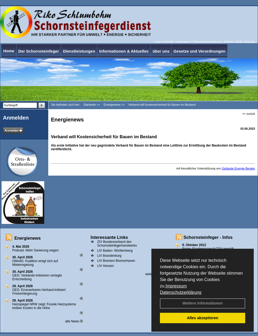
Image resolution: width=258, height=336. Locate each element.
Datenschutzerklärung (180, 292)
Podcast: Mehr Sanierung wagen (35, 250)
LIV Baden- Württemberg (115, 250)
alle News (73, 321)
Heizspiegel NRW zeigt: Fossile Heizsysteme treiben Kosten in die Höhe (44, 306)
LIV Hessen (105, 266)
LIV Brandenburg (109, 256)
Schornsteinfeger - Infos (208, 237)
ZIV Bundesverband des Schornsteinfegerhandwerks (117, 243)
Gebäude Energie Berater (238, 168)
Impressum (176, 286)
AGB (239, 41)
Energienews (27, 238)
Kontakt (169, 41)
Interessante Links (109, 237)
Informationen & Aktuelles (123, 51)
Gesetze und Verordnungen (199, 51)
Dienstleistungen (79, 51)
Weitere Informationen (202, 303)
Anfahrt (228, 41)
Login (157, 41)
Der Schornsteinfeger (38, 51)
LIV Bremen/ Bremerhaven (116, 261)
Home (8, 51)
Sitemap (249, 41)
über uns (160, 51)
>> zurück (248, 113)
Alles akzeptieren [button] (202, 318)
